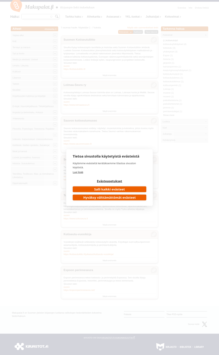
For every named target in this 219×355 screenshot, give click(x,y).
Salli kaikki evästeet (109, 189)
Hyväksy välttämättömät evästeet (109, 197)
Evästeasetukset (109, 181)
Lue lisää (78, 172)
